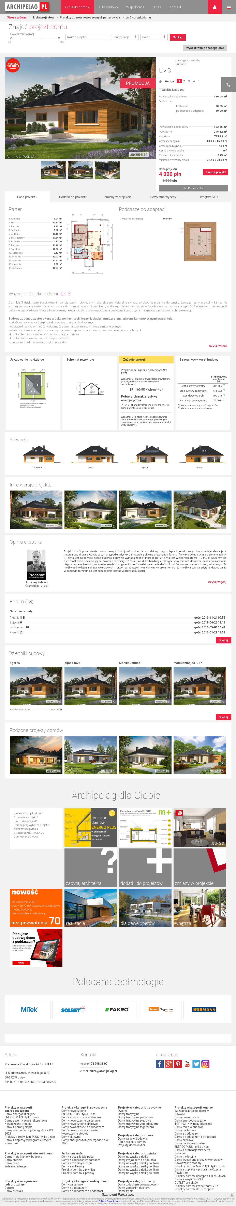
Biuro (178, 1145)
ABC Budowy (108, 7)
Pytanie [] (17, 579)
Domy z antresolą (72, 1090)
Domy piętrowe (71, 1118)
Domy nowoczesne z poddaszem (82, 1050)
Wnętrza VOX (209, 197)
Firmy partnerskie (186, 1130)
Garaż (146, 37)
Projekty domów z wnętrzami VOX (196, 1109)
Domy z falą (125, 1114)
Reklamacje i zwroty (187, 1179)
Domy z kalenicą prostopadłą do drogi (142, 1131)
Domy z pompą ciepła (18, 1050)
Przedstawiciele (185, 1133)
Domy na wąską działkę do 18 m (138, 1093)
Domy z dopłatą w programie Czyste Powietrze (28, 1065)
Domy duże (12, 1086)
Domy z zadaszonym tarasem (80, 1083)
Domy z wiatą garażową (20, 1152)
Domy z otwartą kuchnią (76, 1086)
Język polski (229, 7)
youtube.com (187, 988)
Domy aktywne (70, 1060)
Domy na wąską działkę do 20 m (138, 1096)
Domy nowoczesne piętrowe (79, 1047)
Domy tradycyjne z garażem (136, 1050)
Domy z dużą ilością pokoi (77, 1080)
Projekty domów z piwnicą (78, 1093)
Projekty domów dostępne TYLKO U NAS (200, 1099)
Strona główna (17, 17)
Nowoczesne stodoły (18, 1047)
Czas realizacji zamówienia (192, 1182)
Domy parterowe (72, 1108)
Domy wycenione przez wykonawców (199, 1083)
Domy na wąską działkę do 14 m (138, 1086)
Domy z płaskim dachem (134, 1111)
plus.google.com (169, 988)
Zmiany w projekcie (118, 197)
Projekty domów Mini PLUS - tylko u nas (30, 1060)
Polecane (181, 1076)
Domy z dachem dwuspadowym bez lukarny (141, 1139)
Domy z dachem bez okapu (135, 1121)
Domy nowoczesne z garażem (80, 1054)
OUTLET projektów (186, 1106)
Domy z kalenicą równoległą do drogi (141, 1134)
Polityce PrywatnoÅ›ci (109, 1201)
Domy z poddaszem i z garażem (82, 1131)
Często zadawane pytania (191, 1148)
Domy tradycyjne (128, 1037)
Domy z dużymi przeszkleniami (81, 1041)
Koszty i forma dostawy (190, 1176)
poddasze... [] (20, 589)
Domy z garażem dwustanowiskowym (29, 1158)
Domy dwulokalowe (17, 1121)
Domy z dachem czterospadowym (140, 1118)
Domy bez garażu (16, 1165)
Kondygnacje (121, 37)
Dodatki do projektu (73, 197)
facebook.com (160, 988)
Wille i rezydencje (16, 1090)
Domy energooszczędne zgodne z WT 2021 (29, 1055)
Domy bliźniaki (14, 1114)
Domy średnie (13, 1083)
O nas (156, 7)
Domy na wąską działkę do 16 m (138, 1090)
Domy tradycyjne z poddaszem (138, 1047)
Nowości (123, 1163)
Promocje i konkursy (187, 1127)
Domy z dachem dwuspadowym (138, 1108)
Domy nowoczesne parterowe (80, 1044)
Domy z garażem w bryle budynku (26, 1162)
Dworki (122, 1034)
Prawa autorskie (185, 1186)
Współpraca (135, 7)
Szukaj (177, 37)
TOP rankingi (126, 1152)
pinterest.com (178, 988)
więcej (223, 602)
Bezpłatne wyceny (163, 197)
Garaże (9, 1111)
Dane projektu (26, 197)
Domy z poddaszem (74, 1111)
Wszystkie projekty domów (192, 1034)
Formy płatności (185, 1173)
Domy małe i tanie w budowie (23, 1080)
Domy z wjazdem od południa (137, 1083)
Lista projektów (43, 17)
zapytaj (195, 60)
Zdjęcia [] (16, 584)
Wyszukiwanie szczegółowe (205, 48)
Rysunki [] (16, 594)
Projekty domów (77, 7)
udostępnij (182, 60)
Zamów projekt (215, 172)
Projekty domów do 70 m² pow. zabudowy (194, 1114)
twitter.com (196, 988)
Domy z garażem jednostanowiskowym (30, 1155)
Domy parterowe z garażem (79, 1124)
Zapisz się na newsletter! (190, 1151)
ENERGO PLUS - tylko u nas (22, 1041)
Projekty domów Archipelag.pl (27, 6)
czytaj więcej (218, 348)
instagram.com (205, 988)
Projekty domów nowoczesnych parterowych (90, 17)
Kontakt (175, 7)
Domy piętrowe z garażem (78, 1127)
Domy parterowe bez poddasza (81, 1121)
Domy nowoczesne (73, 1034)
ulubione (180, 64)
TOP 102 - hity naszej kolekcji (193, 1047)
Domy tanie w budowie (132, 1062)
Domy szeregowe (16, 1118)
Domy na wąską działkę (133, 1080)
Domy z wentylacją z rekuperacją (26, 1044)
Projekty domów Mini (131, 1068)
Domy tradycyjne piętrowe (134, 1044)
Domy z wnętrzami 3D (189, 1102)
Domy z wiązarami (73, 1155)
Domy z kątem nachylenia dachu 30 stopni (140, 1126)
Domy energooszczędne (20, 1037)
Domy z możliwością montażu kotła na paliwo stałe (86, 1163)
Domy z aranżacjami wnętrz (192, 1073)
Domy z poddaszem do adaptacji (82, 1114)
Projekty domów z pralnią (77, 1096)
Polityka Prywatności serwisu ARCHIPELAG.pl (193, 1165)
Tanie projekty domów (132, 1065)
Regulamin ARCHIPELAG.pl (192, 1169)
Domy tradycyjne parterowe (135, 1041)
